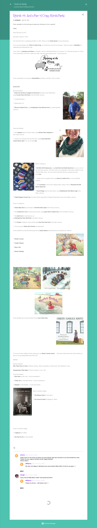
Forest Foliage (40, 191)
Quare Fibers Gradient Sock (51, 211)
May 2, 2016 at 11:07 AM (31, 455)
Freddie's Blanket (19, 243)
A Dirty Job (17, 380)
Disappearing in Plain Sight (20, 370)
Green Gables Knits (42, 318)
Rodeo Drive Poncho (29, 226)
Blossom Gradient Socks (20, 107)
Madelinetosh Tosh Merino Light (68, 191)
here (36, 141)
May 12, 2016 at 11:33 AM (38, 463)
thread (48, 353)
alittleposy (28, 463)
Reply (22, 471)
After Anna (17, 376)
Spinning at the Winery (28, 51)
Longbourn (17, 432)
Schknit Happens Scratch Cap (22, 197)
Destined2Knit (36, 78)
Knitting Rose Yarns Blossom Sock (40, 107)
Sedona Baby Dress (19, 207)
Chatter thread (53, 41)
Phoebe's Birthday (19, 251)
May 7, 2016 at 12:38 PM (31, 475)
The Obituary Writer (39, 395)
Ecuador (19, 222)
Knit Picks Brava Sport (41, 207)
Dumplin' (16, 384)
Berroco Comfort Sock (63, 178)
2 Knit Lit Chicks (20, 4)
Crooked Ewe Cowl (22, 211)
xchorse (22, 455)
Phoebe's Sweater (19, 239)
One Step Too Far (19, 437)
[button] (83, 14)
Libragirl (22, 475)
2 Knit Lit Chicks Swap (35, 45)
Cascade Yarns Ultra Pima (23, 95)
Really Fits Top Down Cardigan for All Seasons (27, 93)
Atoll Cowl (20, 216)
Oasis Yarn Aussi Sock (45, 222)
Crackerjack (42, 184)
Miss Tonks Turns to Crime (20, 366)
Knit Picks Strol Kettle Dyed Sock (64, 168)
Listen (14, 28)
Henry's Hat (17, 247)
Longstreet (19, 132)
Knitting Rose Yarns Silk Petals (23, 218)
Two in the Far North (39, 399)
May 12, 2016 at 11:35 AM (38, 480)
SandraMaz (77, 45)
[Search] (86, 4)
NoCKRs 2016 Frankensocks (44, 168)
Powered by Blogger (48, 523)
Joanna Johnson (43, 230)
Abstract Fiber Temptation (45, 132)
